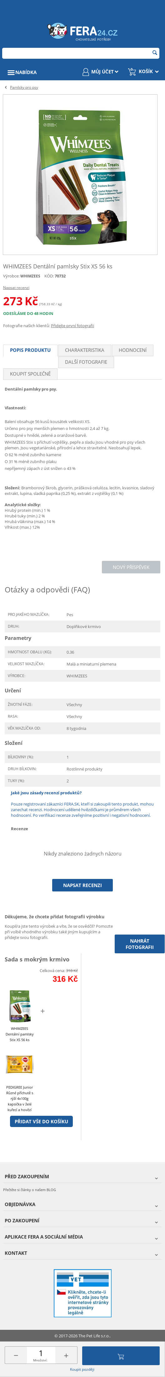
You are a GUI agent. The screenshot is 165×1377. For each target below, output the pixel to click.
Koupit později (82, 1369)
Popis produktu (30, 350)
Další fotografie (86, 362)
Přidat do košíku (121, 1355)
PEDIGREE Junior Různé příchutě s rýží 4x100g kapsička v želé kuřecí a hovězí (19, 1098)
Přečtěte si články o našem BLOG (29, 1189)
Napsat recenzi (16, 287)
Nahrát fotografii (140, 944)
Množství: (40, 1360)
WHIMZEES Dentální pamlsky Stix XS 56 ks (20, 1034)
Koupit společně (30, 374)
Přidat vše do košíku (41, 1121)
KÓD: (49, 276)
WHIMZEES (30, 276)
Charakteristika (84, 350)
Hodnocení (133, 350)
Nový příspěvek (131, 567)
